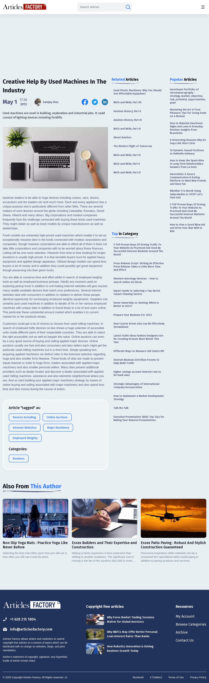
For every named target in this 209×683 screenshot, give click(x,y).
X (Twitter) (156, 677)
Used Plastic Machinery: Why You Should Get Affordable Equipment (138, 92)
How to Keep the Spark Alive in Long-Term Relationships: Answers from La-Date (187, 164)
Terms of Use (176, 677)
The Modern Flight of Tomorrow (133, 146)
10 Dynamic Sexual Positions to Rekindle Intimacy (187, 152)
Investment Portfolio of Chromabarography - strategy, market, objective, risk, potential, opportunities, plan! (188, 96)
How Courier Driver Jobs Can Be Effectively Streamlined (139, 325)
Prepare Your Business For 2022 (133, 315)
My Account (185, 616)
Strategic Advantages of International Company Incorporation (136, 385)
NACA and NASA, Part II (127, 163)
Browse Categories (191, 624)
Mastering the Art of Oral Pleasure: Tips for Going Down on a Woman (188, 113)
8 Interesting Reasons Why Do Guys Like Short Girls (188, 141)
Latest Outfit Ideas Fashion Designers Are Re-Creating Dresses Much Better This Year (138, 339)
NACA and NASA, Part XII (127, 102)
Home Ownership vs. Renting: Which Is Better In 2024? (136, 304)
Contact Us (185, 640)
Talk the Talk (121, 408)
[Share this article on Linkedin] (105, 102)
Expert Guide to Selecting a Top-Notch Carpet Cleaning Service (137, 292)
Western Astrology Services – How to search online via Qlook (136, 280)
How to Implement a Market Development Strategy (139, 397)
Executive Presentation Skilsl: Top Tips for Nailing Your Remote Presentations (139, 418)
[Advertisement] (104, 42)
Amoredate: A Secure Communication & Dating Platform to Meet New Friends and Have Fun (188, 179)
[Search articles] (128, 7)
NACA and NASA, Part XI (127, 155)
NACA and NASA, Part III (127, 128)
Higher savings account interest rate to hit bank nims (137, 373)
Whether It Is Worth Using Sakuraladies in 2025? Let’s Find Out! (186, 194)
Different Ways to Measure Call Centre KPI (139, 351)
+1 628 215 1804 (19, 619)
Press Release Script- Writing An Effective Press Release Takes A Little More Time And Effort (139, 266)
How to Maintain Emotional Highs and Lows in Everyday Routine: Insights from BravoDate (186, 128)
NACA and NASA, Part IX (127, 172)
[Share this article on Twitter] (95, 102)
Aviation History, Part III (128, 120)
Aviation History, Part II (127, 111)
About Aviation (122, 137)
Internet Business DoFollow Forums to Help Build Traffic (136, 361)
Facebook (138, 677)
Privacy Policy (198, 677)
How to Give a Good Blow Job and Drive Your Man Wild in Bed (187, 228)
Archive (182, 632)
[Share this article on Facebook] (85, 102)
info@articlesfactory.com (28, 629)
